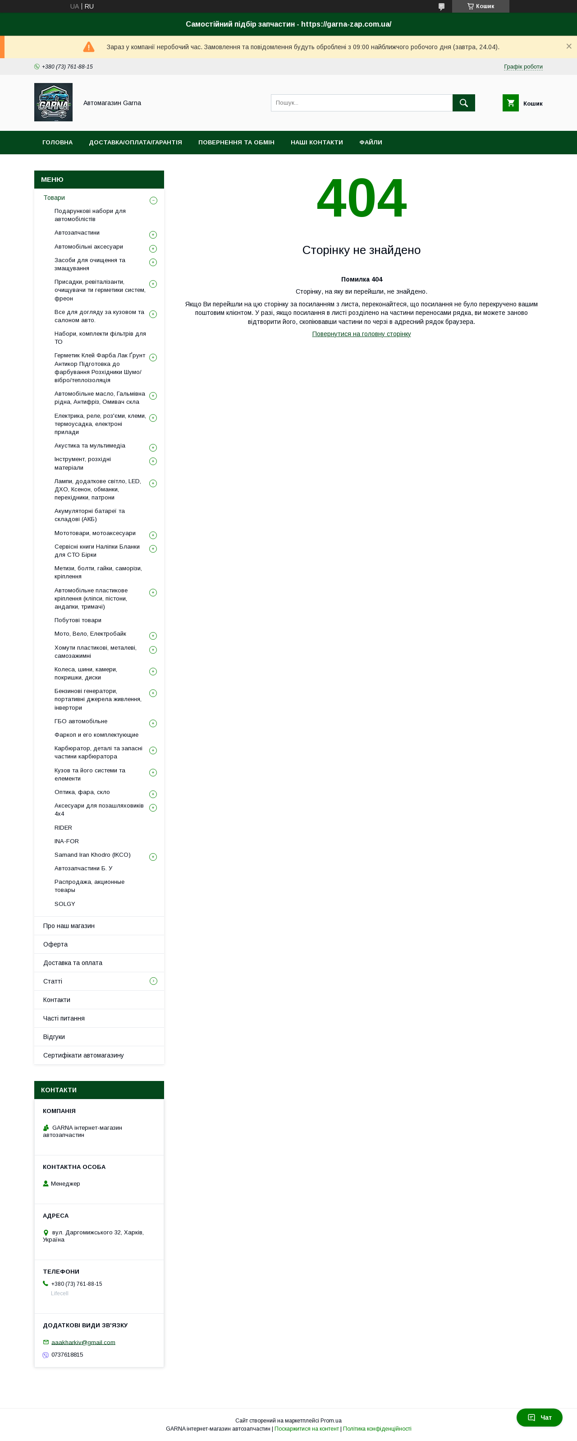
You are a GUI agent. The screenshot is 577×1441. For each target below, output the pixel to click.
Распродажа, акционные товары (89, 885)
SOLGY (65, 904)
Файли (370, 142)
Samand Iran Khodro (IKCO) (93, 854)
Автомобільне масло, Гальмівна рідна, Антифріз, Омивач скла (100, 397)
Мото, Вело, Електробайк (90, 633)
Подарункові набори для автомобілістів (90, 215)
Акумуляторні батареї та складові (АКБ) (90, 515)
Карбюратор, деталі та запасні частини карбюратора (98, 752)
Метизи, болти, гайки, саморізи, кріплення (98, 572)
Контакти (56, 999)
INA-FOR (67, 841)
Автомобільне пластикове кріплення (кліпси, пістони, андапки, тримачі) (91, 598)
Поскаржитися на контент (307, 1429)
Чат (539, 1417)
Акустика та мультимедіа (90, 445)
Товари (54, 197)
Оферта (55, 944)
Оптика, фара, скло (82, 792)
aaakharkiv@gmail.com (83, 1342)
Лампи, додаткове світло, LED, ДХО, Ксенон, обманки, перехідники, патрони (98, 489)
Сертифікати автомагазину (83, 1055)
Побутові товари (78, 620)
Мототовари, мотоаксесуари (95, 533)
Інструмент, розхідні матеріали (83, 463)
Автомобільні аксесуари (89, 246)
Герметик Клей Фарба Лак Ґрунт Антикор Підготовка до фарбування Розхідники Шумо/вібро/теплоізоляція (100, 367)
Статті (52, 981)
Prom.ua (331, 1421)
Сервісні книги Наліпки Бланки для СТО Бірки (97, 550)
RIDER (63, 827)
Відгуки (54, 1036)
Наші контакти (317, 142)
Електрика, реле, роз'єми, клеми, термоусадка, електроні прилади (100, 423)
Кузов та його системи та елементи (90, 774)
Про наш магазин (69, 925)
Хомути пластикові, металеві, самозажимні (96, 651)
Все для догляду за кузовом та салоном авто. (99, 316)
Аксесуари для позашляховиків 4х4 (99, 809)
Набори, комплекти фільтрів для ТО (100, 337)
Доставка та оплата (72, 962)
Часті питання (64, 1018)
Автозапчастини (77, 232)
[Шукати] (464, 102)
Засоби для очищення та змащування (90, 264)
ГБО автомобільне (81, 721)
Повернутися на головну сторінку (361, 333)
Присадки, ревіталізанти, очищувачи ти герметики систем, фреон (100, 289)
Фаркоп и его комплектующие (96, 734)
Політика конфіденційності (377, 1429)
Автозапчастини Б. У (83, 868)
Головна (57, 142)
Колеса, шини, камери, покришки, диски (86, 673)
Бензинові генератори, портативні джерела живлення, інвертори (98, 699)
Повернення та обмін (236, 142)
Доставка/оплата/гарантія (135, 142)
